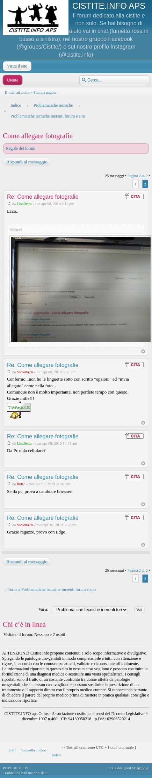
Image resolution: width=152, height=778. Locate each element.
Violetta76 (25, 372)
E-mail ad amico (17, 92)
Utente (12, 80)
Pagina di (138, 176)
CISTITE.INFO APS (108, 5)
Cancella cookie (33, 750)
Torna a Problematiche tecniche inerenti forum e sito (52, 589)
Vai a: (43, 609)
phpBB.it (41, 773)
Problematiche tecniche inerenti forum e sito (47, 116)
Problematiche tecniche (53, 105)
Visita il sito (16, 66)
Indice (15, 105)
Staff (12, 750)
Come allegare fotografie (38, 136)
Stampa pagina (45, 92)
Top (143, 351)
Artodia (143, 768)
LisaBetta (24, 203)
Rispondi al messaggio (27, 162)
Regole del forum (20, 148)
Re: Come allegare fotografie (43, 197)
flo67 (21, 484)
